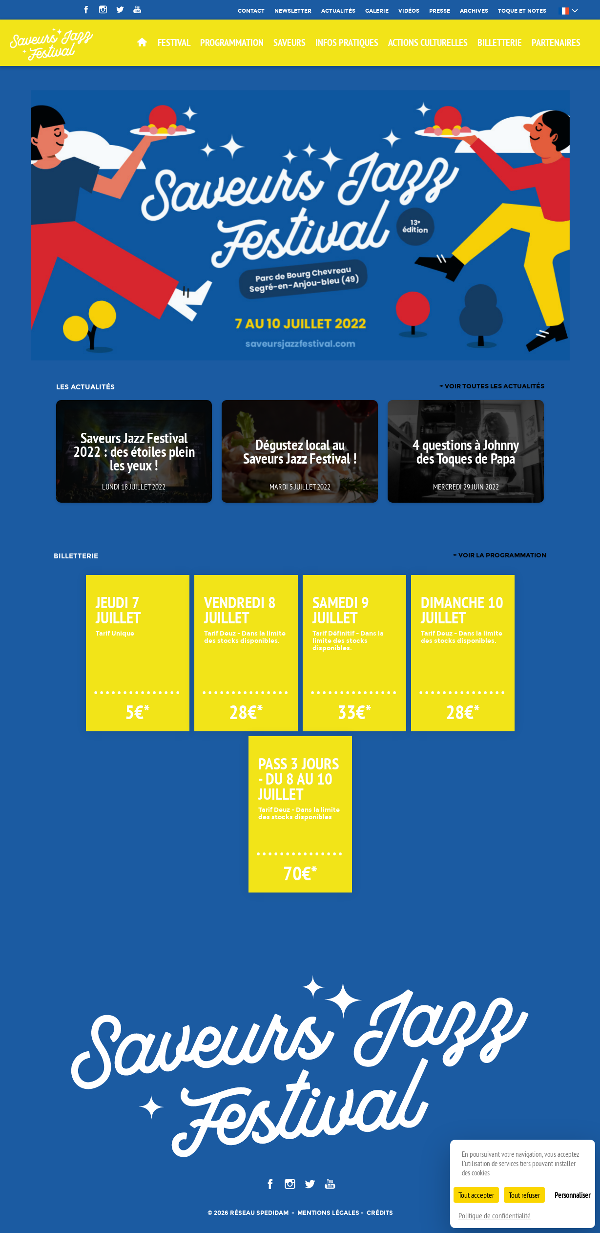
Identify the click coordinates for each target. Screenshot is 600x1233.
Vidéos (408, 10)
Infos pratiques (346, 42)
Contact (251, 10)
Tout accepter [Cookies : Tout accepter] (476, 1195)
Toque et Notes (522, 10)
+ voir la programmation (500, 556)
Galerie (377, 10)
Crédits (380, 1212)
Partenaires (556, 42)
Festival (174, 42)
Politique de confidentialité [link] (494, 1215)
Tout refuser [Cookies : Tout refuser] (524, 1195)
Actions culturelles (428, 42)
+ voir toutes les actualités (491, 386)
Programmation (232, 42)
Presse (439, 10)
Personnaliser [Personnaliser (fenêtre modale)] (572, 1195)
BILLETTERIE (499, 42)
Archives (474, 10)
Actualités (338, 10)
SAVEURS (289, 42)
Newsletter (292, 10)
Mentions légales (328, 1212)
